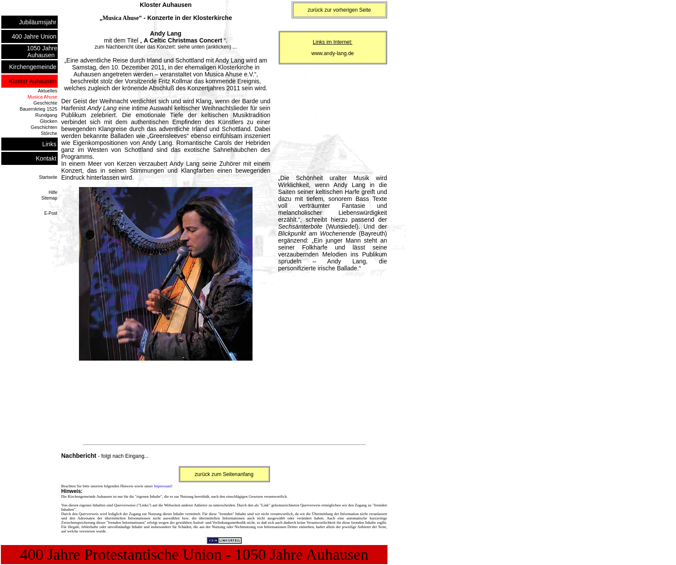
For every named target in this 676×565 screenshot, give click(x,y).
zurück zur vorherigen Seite (339, 10)
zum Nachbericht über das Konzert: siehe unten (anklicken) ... (166, 47)
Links (49, 144)
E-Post (50, 213)
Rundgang (46, 115)
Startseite (48, 177)
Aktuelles (47, 90)
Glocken (48, 121)
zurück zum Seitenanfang (224, 474)
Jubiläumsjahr (38, 22)
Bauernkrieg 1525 (38, 109)
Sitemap (49, 198)
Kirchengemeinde (33, 66)
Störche (49, 133)
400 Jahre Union (34, 36)
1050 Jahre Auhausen (42, 52)
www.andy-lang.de (332, 53)
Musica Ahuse (42, 96)
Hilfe (53, 192)
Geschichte (45, 102)
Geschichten (44, 127)
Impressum (162, 486)
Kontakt (46, 158)
